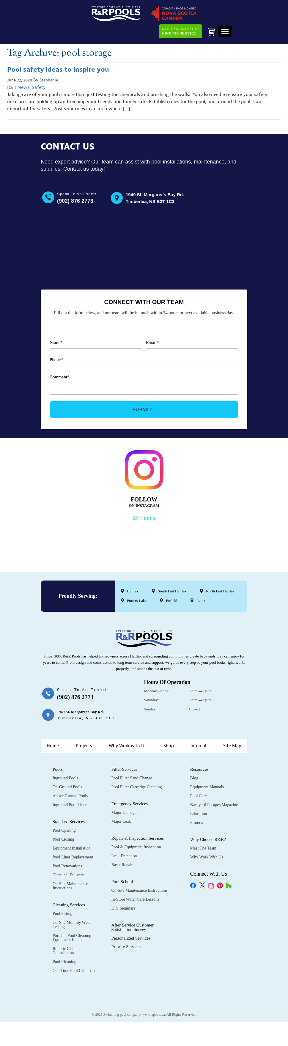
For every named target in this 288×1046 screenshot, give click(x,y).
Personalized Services (130, 919)
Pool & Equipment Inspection (136, 828)
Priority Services (126, 928)
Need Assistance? (180, 12)
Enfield (171, 582)
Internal (198, 727)
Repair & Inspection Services (137, 819)
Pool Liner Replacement (73, 838)
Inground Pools (65, 759)
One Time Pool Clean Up (74, 952)
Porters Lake (137, 582)
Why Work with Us (128, 727)
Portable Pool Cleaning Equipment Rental (72, 919)
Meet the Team (203, 829)
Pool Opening (64, 811)
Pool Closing (63, 820)
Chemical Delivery (68, 856)
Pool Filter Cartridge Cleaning (136, 768)
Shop (168, 727)
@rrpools (144, 499)
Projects (84, 727)
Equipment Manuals (207, 768)
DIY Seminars (123, 889)
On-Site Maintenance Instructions (70, 867)
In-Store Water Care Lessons (135, 880)
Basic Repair (122, 846)
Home (53, 727)
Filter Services (124, 750)
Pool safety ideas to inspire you (58, 52)
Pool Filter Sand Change (131, 759)
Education (198, 795)
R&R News (18, 70)
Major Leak (121, 802)
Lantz (200, 582)
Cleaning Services (69, 886)
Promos (196, 804)
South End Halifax (172, 572)
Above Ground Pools (70, 777)
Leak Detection (124, 837)
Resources (199, 750)
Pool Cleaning (64, 943)
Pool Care (198, 777)
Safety (39, 70)
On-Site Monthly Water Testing (72, 906)
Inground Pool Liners (70, 786)
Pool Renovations (67, 847)
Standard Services (69, 802)
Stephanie (49, 62)
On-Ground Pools (67, 768)
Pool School (122, 863)
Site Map (232, 727)
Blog (194, 759)
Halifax (133, 572)
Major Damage (123, 794)
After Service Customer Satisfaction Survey (132, 908)
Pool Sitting (63, 895)
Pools (57, 750)
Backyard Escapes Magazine (214, 786)
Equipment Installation (72, 829)
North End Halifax (220, 572)
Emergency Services (129, 785)
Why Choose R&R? (208, 820)
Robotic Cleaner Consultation (66, 932)
